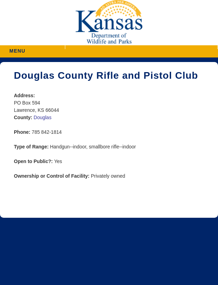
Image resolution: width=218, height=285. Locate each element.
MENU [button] (17, 49)
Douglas (42, 117)
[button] (141, 47)
